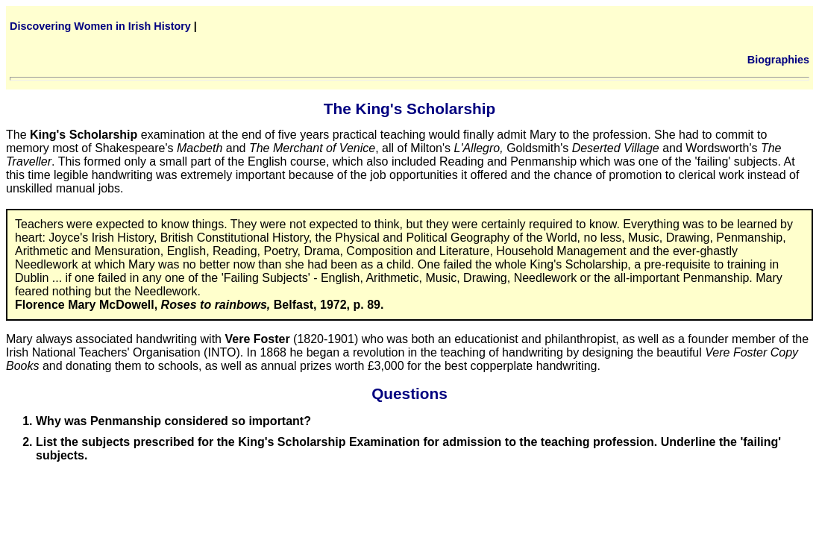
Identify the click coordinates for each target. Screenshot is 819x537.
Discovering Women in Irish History (100, 26)
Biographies (778, 60)
